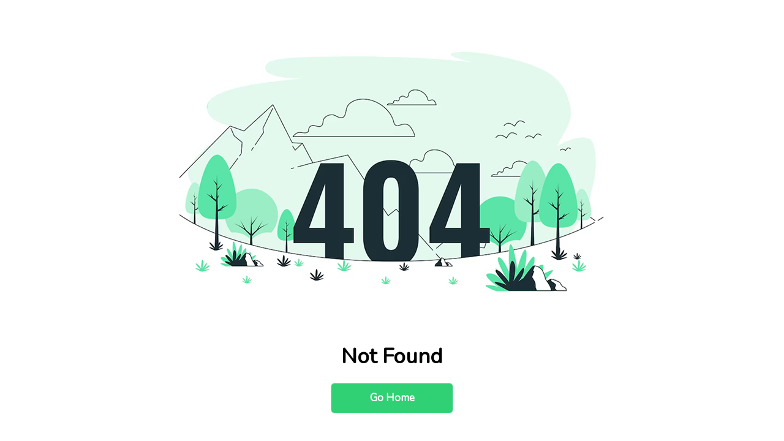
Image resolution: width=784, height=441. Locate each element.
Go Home (392, 398)
